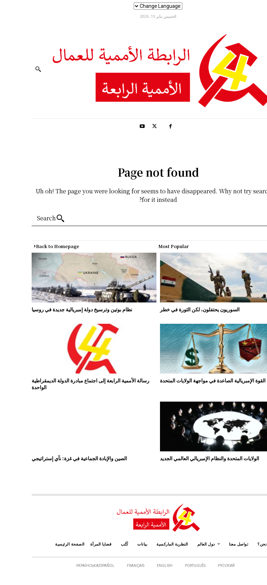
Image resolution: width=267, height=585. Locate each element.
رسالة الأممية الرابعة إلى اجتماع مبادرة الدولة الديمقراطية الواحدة (66, 384)
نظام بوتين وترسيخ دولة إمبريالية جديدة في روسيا (58, 309)
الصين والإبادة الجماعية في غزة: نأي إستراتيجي (54, 458)
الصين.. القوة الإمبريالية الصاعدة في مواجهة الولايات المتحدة (196, 380)
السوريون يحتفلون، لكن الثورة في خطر (175, 309)
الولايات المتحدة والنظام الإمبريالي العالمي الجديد (185, 458)
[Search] (28, 218)
